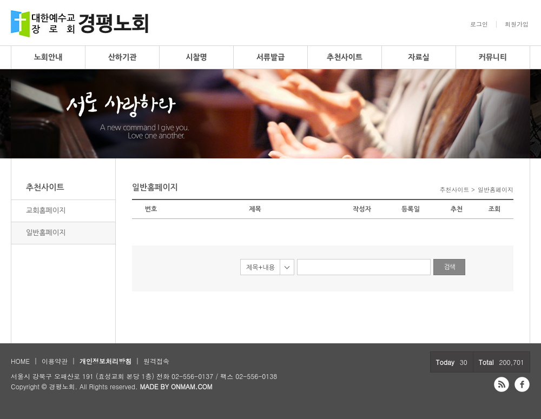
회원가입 (517, 24)
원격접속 (156, 360)
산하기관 (122, 57)
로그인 (479, 24)
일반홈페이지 (45, 232)
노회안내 (48, 57)
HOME (20, 360)
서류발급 (270, 57)
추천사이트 (344, 57)
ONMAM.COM (192, 386)
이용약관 (55, 360)
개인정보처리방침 (105, 360)
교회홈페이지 (45, 210)
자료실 (418, 57)
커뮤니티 (493, 57)
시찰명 (196, 57)
